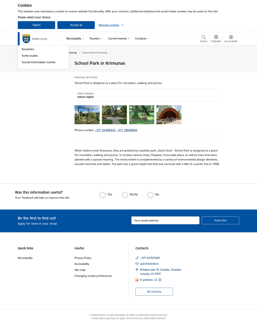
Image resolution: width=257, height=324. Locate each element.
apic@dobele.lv (149, 263)
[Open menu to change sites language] (216, 39)
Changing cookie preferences (93, 276)
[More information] (159, 279)
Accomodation (31, 63)
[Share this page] (230, 71)
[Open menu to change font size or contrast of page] (231, 39)
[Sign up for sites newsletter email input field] (165, 220)
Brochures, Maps (32, 70)
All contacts (154, 291)
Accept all (76, 25)
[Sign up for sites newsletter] (220, 220)
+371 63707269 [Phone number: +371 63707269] (150, 258)
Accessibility (82, 264)
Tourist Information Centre (38, 102)
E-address (147, 280)
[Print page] (230, 61)
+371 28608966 (127, 130)
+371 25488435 (105, 130)
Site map (80, 270)
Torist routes (30, 96)
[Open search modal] (203, 39)
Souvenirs (28, 89)
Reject (36, 25)
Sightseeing (29, 83)
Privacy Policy (83, 258)
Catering (27, 76)
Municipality (25, 258)
